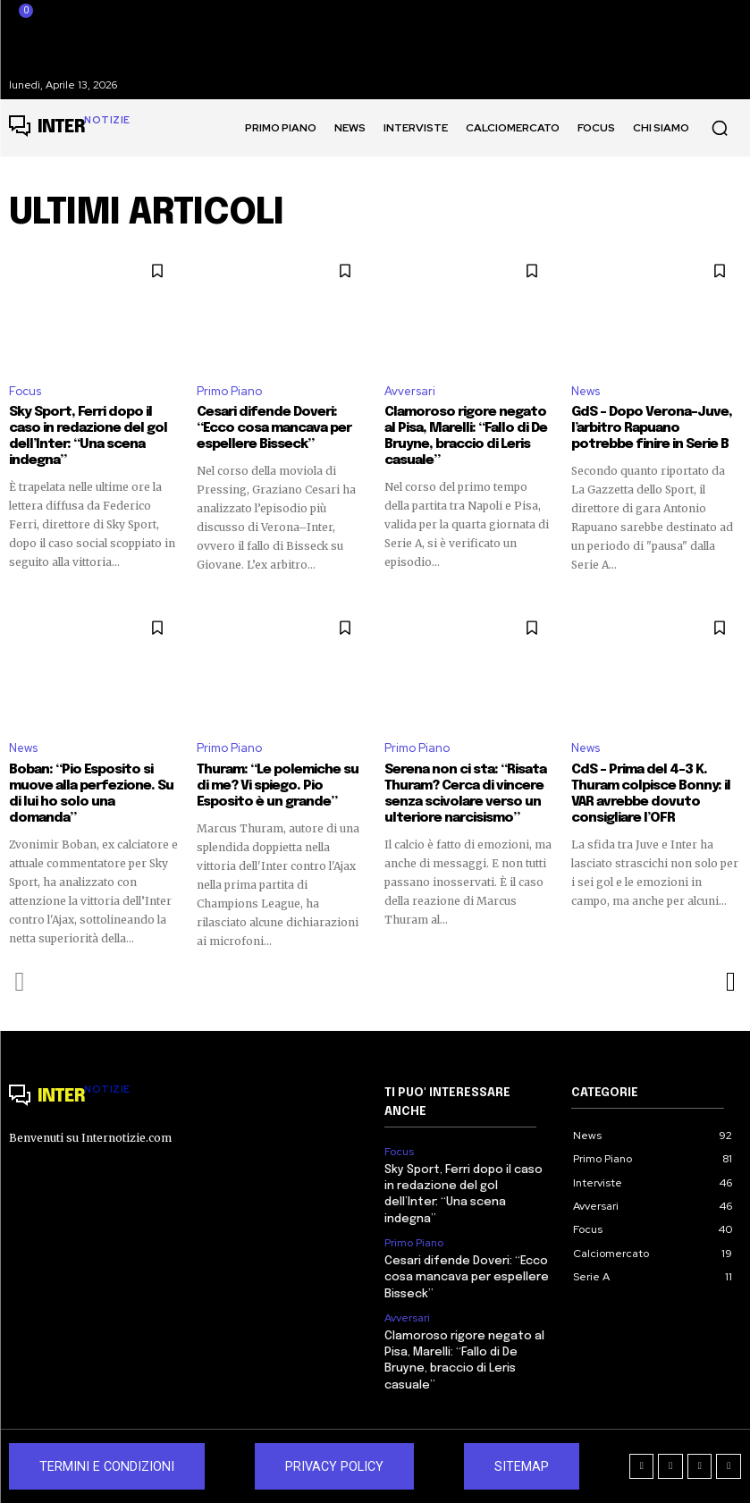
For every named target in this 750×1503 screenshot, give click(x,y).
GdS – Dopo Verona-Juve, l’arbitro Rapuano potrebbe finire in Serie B (651, 428)
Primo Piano (229, 391)
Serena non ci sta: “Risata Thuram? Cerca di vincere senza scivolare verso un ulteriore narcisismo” (465, 794)
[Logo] (70, 127)
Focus (25, 391)
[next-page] (730, 981)
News (585, 391)
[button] (719, 127)
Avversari (409, 391)
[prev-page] (20, 981)
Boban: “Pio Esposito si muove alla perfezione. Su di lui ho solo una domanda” (91, 794)
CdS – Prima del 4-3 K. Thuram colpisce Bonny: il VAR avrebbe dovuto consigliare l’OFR (650, 794)
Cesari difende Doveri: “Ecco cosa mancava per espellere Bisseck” (274, 428)
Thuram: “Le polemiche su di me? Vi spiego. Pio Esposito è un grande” (277, 786)
